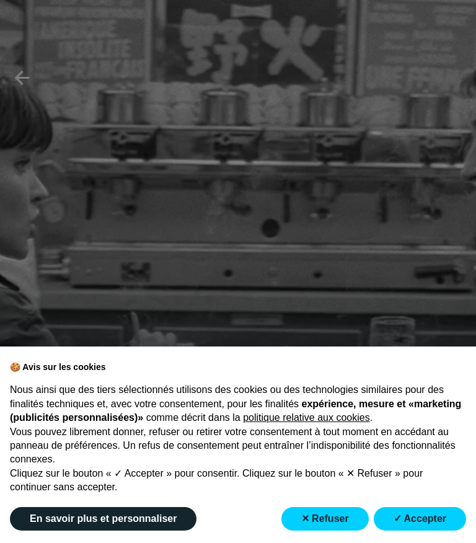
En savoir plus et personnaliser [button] (103, 518)
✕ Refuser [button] (325, 518)
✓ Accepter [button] (420, 518)
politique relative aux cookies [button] (306, 417)
